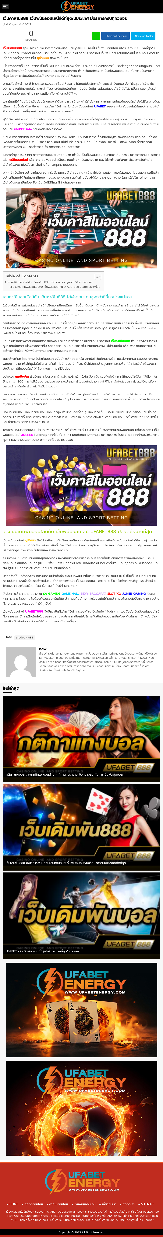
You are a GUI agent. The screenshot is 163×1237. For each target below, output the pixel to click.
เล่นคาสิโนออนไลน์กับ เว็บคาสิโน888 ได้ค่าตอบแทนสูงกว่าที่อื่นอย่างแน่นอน (50, 282)
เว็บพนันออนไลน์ (85, 1204)
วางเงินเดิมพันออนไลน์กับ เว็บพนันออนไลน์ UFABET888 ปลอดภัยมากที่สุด (56, 287)
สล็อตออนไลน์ (34, 1204)
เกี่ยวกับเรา (109, 1204)
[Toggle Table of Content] (96, 277)
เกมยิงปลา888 (24, 638)
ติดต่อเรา (128, 1204)
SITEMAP (147, 1204)
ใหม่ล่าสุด (11, 688)
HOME (13, 1204)
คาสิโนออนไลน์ (58, 1204)
